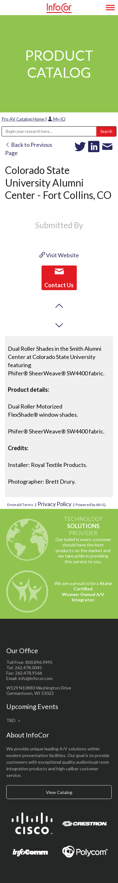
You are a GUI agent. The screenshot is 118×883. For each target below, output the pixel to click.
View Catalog (59, 792)
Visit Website (59, 255)
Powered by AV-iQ (91, 504)
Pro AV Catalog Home (23, 119)
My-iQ (56, 119)
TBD (10, 720)
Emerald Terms (20, 504)
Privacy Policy (54, 503)
